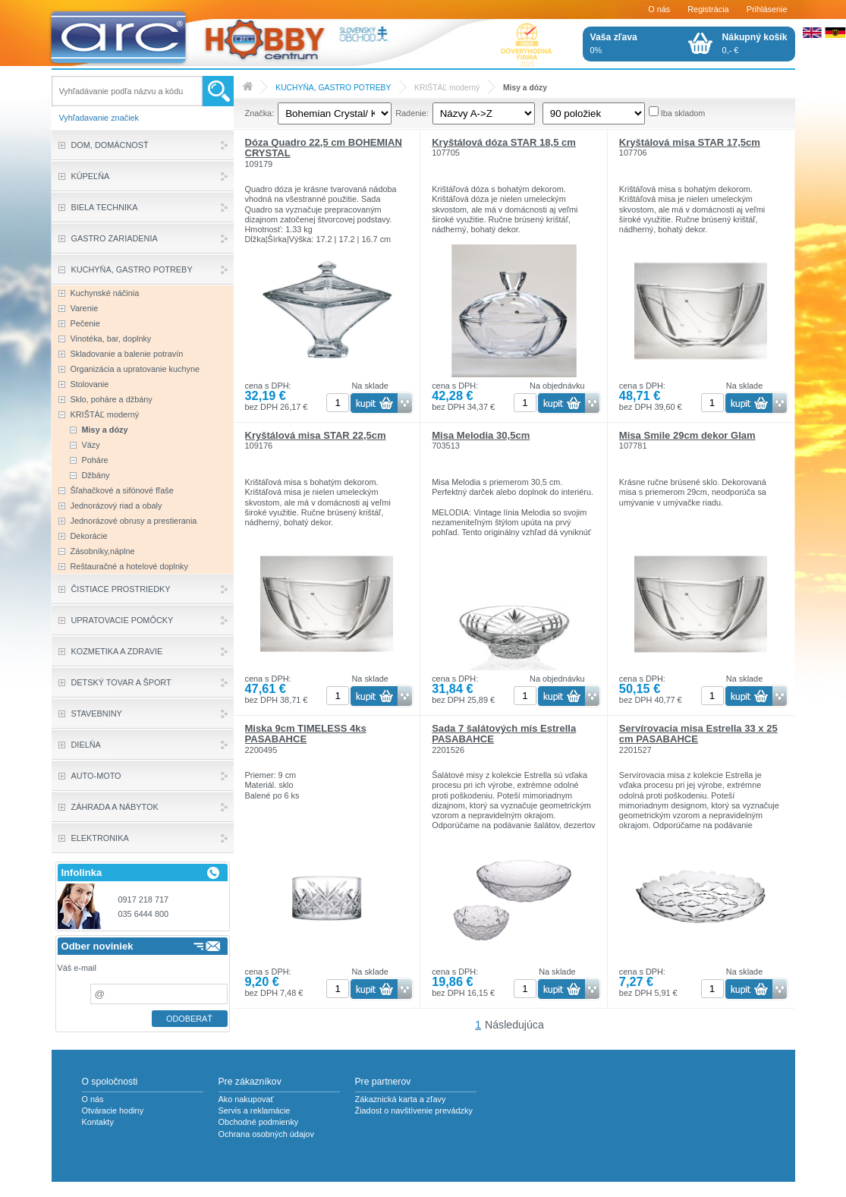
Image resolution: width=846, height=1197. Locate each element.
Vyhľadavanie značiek (99, 117)
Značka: (260, 113)
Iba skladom (683, 113)
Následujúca (514, 1025)
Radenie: (412, 113)
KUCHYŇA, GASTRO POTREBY (333, 87)
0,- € (755, 43)
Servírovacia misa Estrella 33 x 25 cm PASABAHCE (698, 734)
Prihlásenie (767, 9)
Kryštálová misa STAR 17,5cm (689, 142)
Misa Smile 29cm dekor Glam (687, 435)
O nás (659, 9)
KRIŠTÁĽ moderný (447, 87)
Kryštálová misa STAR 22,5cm (315, 435)
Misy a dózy (525, 87)
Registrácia (707, 9)
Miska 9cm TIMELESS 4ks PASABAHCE (305, 734)
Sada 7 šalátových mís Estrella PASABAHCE (504, 734)
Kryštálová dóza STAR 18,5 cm (504, 142)
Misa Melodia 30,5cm (481, 435)
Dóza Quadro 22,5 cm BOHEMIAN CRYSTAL (323, 148)
